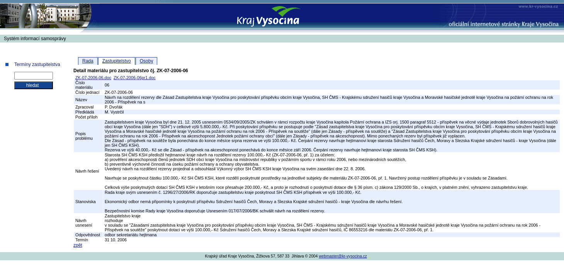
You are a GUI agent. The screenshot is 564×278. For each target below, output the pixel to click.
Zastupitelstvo (116, 61)
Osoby (146, 61)
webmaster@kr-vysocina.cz (343, 256)
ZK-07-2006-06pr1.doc (135, 77)
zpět (77, 245)
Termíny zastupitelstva (37, 64)
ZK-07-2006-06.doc (93, 77)
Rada (87, 61)
